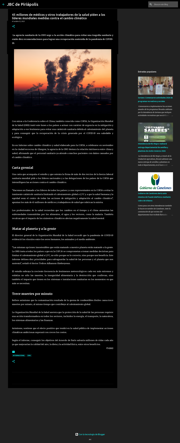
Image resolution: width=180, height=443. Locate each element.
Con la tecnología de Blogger (90, 434)
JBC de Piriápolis (22, 4)
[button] (13, 26)
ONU (29, 355)
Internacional (19, 355)
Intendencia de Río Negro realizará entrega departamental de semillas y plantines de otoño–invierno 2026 (153, 147)
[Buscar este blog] (165, 4)
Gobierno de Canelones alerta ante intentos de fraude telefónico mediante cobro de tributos (154, 197)
